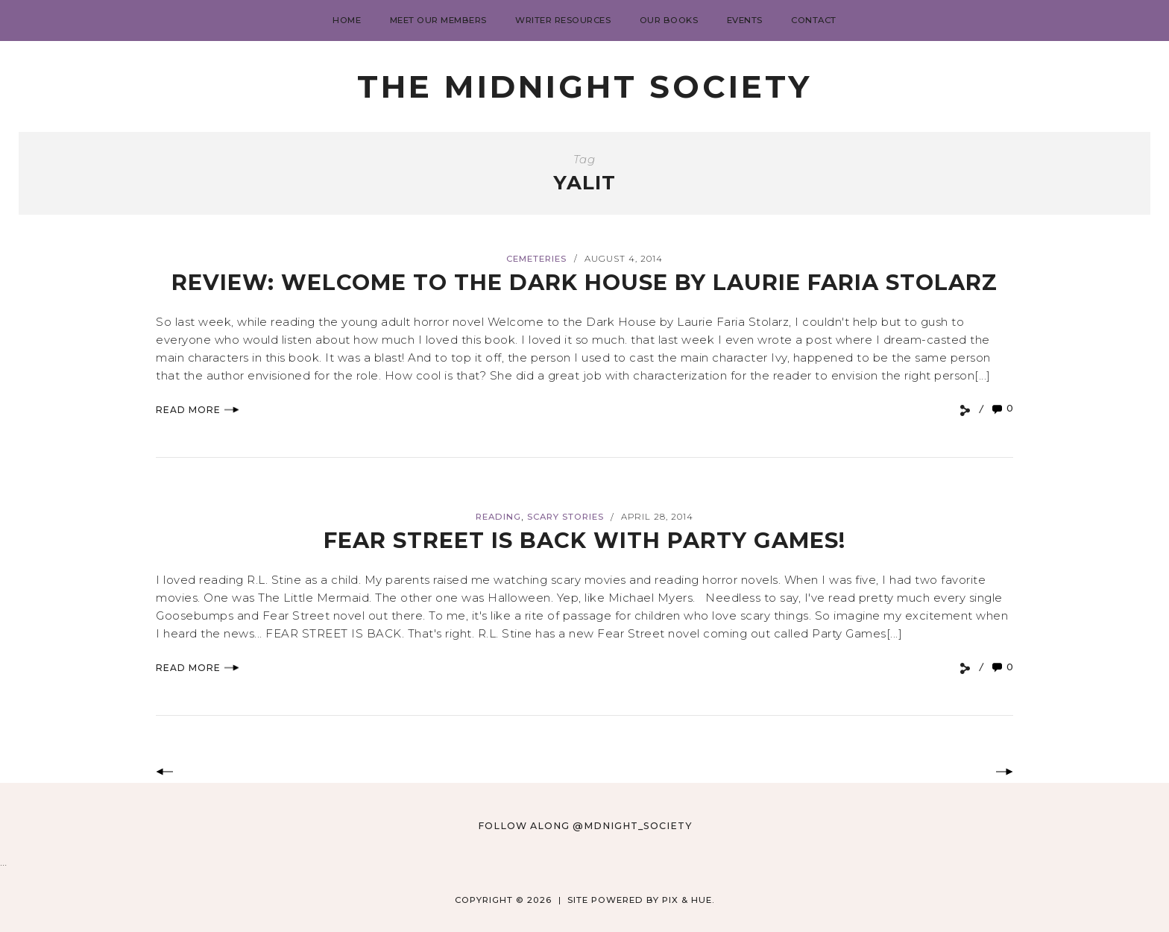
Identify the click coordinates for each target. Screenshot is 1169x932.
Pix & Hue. (688, 900)
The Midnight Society (584, 86)
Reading (498, 516)
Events (745, 20)
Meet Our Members (438, 20)
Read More (197, 409)
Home (347, 20)
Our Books (669, 20)
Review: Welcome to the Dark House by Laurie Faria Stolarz (584, 282)
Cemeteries (536, 259)
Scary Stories (565, 516)
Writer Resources (563, 20)
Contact (813, 20)
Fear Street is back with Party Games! (584, 540)
